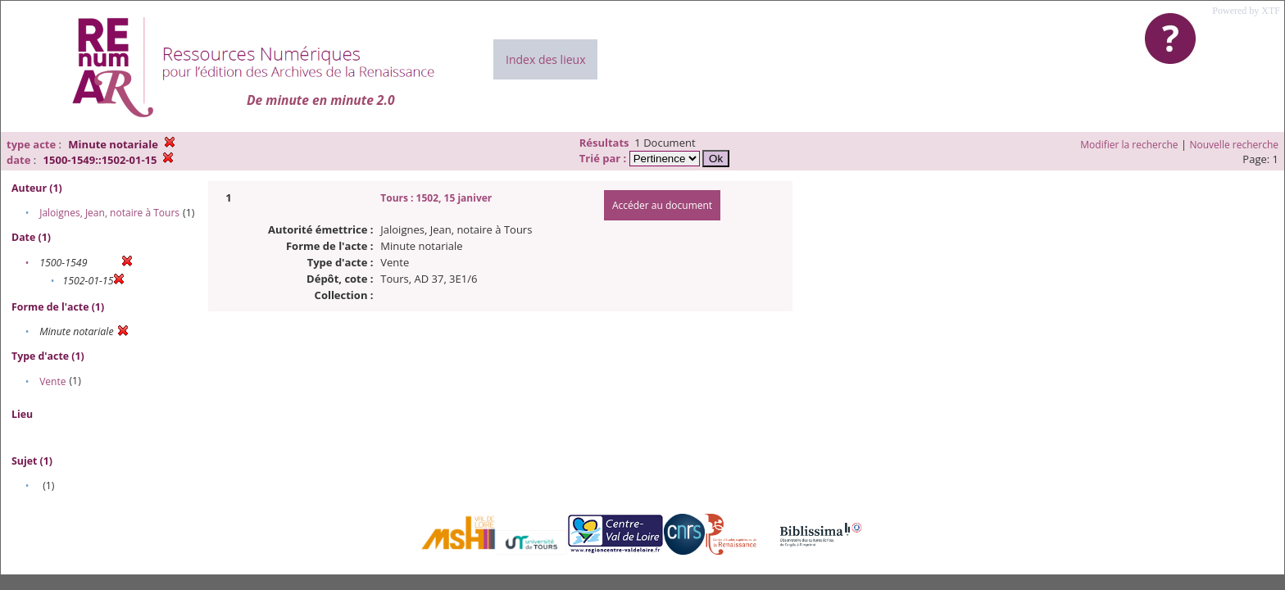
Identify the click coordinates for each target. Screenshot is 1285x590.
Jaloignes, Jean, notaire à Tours (109, 213)
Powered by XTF (1246, 10)
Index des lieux (545, 59)
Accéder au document (662, 205)
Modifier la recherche (1129, 145)
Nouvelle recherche (1234, 145)
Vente (52, 381)
